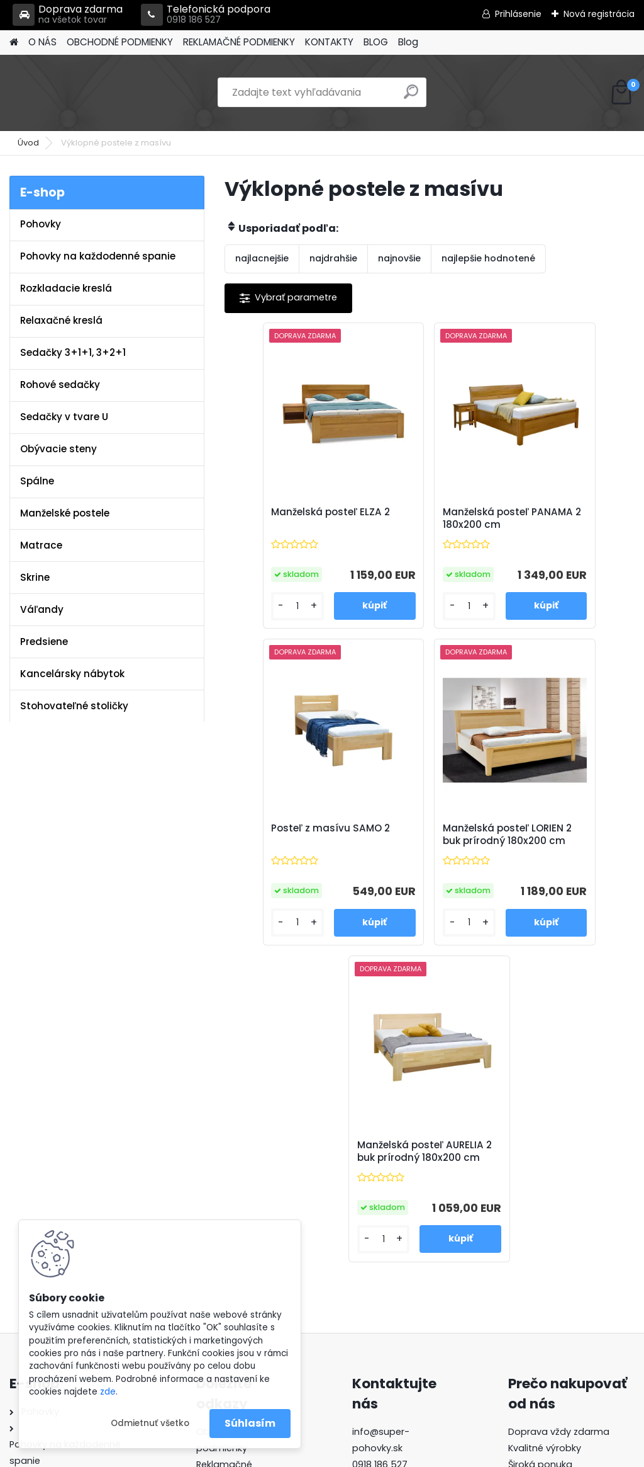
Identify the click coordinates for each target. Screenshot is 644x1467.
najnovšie (399, 258)
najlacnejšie (262, 258)
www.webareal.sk (373, 1454)
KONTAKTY (329, 42)
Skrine (35, 577)
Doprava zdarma (68, 15)
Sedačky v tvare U (64, 416)
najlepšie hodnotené (488, 258)
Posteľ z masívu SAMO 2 (551, 521)
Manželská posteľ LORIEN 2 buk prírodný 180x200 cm (358, 851)
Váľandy (42, 609)
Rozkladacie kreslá (66, 288)
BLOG (376, 42)
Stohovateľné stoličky (74, 705)
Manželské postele (64, 513)
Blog (408, 42)
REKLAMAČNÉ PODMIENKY (239, 42)
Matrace (41, 545)
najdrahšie (333, 258)
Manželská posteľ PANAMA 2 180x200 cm (420, 525)
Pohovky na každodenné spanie (97, 256)
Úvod (28, 143)
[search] (411, 96)
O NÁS (42, 42)
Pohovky (40, 224)
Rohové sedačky (60, 384)
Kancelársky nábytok (72, 673)
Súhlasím (250, 1423)
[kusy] (257, 617)
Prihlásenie (518, 14)
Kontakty (216, 1202)
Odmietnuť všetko (150, 1423)
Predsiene (44, 641)
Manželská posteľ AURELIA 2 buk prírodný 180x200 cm (494, 851)
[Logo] (95, 92)
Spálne (37, 481)
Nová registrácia (599, 14)
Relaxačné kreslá (61, 320)
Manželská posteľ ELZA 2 (281, 521)
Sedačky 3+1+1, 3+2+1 (73, 352)
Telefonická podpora (205, 15)
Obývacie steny (58, 448)
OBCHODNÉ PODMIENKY (120, 42)
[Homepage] (13, 42)
